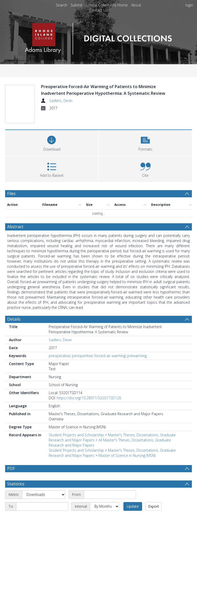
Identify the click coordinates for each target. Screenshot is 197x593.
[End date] (42, 495)
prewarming (137, 344)
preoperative (59, 344)
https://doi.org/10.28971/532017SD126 (89, 386)
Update (133, 495)
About (136, 5)
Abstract (15, 215)
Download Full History (171, 588)
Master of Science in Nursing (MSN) (126, 444)
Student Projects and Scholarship (76, 423)
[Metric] (43, 483)
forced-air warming (109, 344)
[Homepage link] (98, 37)
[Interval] (104, 495)
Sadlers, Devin (60, 100)
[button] (145, 131)
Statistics (15, 472)
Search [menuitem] (61, 5)
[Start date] (110, 483)
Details (14, 308)
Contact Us (98, 10)
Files (11, 182)
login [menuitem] (189, 5)
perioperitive (82, 344)
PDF (11, 457)
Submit (76, 5)
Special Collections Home (106, 5)
